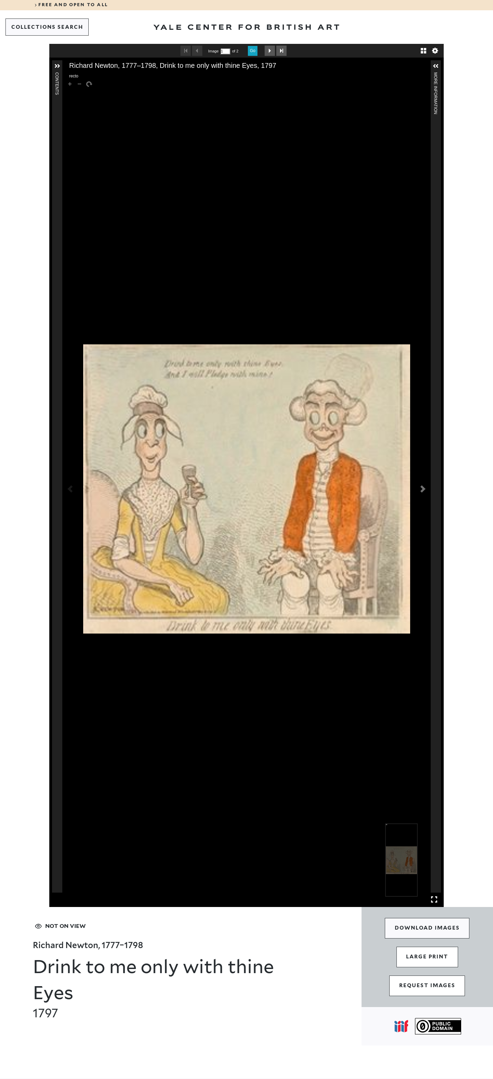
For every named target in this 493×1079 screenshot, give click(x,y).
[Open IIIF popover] (401, 1026)
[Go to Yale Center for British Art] (246, 27)
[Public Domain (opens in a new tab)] (438, 1026)
